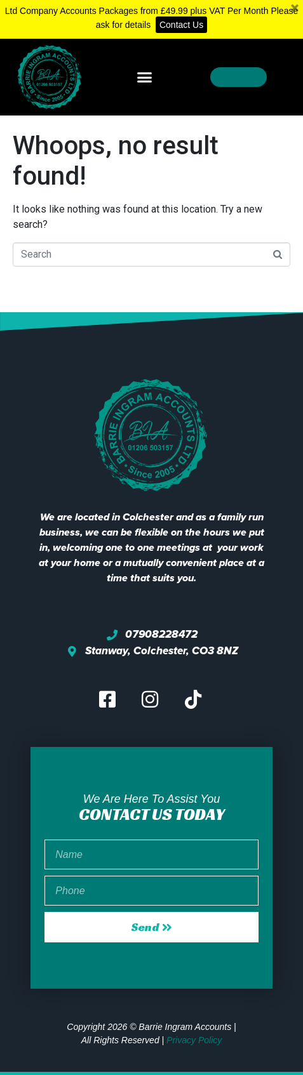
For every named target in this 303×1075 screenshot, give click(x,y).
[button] (144, 77)
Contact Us (181, 25)
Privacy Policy (194, 1040)
